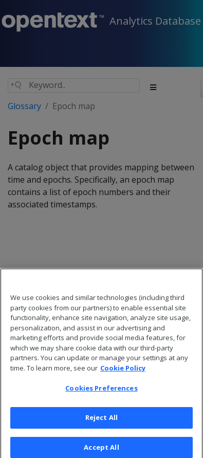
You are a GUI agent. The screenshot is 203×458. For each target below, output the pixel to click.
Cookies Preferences (101, 392)
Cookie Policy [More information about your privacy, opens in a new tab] (122, 372)
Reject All (101, 421)
